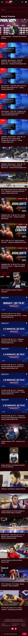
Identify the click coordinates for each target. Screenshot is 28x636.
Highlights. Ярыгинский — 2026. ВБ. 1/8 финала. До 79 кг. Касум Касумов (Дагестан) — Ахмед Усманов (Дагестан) (13, 165)
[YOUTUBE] (12, 629)
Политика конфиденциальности (5, 625)
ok (24, 634)
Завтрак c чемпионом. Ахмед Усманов (13, 489)
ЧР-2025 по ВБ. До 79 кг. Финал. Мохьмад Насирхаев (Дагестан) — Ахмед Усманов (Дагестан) (14, 315)
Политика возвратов (23, 625)
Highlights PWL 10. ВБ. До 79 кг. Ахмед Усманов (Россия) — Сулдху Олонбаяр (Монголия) (13, 216)
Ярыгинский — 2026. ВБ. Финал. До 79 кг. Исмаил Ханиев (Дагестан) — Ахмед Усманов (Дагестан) (14, 87)
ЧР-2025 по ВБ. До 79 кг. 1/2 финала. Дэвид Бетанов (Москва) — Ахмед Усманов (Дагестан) (12, 341)
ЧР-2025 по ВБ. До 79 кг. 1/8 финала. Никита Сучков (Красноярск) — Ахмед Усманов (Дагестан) (13, 392)
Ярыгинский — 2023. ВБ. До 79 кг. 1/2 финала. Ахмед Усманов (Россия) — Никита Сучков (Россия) (12, 536)
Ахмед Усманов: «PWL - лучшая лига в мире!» (13, 442)
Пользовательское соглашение (15, 625)
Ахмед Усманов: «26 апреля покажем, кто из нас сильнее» (13, 466)
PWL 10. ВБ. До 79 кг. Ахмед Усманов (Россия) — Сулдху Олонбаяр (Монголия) (13, 241)
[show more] (2, 634)
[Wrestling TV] (9, 2)
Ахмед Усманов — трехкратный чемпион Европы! (14, 37)
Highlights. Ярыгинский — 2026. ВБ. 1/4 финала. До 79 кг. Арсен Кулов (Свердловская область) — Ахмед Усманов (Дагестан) (13, 139)
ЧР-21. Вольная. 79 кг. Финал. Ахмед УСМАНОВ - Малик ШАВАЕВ (12, 584)
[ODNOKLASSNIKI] (15, 629)
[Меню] (2, 2)
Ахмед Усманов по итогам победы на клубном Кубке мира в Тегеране (12, 511)
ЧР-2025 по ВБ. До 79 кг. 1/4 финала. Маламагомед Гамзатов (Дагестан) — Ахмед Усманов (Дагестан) (12, 366)
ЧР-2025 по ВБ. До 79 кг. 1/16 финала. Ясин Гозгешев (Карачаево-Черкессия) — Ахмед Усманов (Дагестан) (14, 417)
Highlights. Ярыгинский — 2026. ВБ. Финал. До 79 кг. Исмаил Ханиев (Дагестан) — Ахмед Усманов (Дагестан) (13, 62)
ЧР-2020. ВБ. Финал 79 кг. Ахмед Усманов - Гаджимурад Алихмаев (11, 608)
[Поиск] (22, 2)
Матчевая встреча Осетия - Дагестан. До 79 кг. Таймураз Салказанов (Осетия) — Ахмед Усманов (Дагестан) (14, 191)
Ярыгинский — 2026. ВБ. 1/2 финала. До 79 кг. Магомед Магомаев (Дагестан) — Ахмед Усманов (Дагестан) (13, 113)
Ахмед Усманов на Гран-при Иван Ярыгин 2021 (11, 561)
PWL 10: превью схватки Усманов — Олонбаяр (12, 290)
